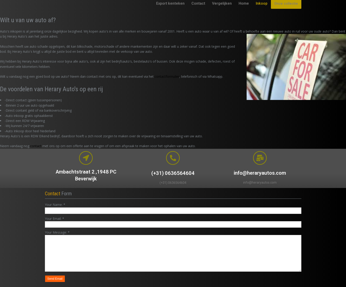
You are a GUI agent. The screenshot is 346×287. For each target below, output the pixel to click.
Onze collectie (286, 10)
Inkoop (261, 10)
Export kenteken (170, 10)
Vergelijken (222, 10)
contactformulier (167, 76)
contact (35, 146)
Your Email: (54, 218)
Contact (198, 10)
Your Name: (55, 204)
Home (244, 10)
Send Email (55, 278)
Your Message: (57, 232)
